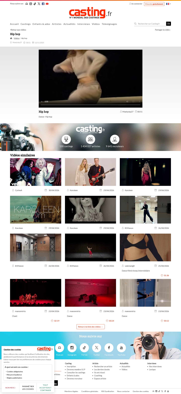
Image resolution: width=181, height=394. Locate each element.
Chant (14, 316)
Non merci (10, 388)
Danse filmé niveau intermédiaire (136, 270)
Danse (69, 316)
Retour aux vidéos (18, 29)
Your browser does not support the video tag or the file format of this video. (90, 78)
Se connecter (136, 4)
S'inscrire (154, 4)
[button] (168, 4)
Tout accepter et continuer (45, 387)
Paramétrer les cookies (28, 387)
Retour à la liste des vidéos (89, 326)
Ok (168, 23)
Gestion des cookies (141, 391)
